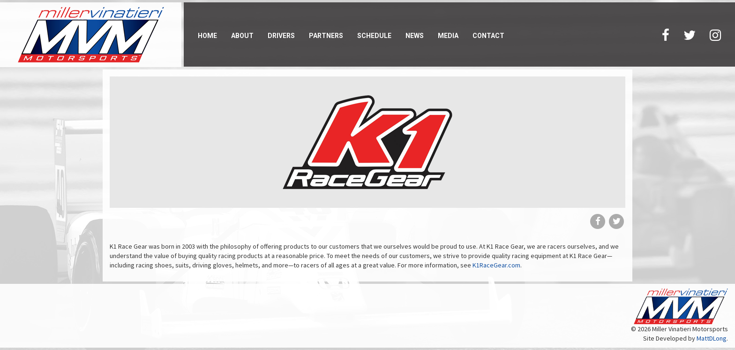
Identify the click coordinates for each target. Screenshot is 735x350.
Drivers (281, 35)
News (414, 35)
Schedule (374, 35)
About (242, 35)
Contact (488, 35)
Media (448, 35)
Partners (326, 35)
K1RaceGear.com (496, 265)
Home (207, 35)
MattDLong (712, 338)
